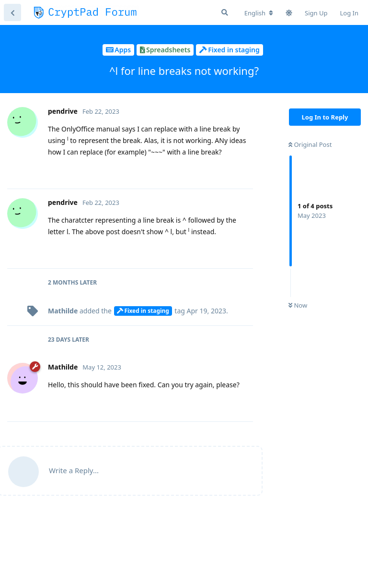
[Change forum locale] (258, 13)
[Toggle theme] (289, 13)
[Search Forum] (224, 12)
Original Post (310, 144)
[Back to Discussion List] (12, 12)
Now (297, 305)
